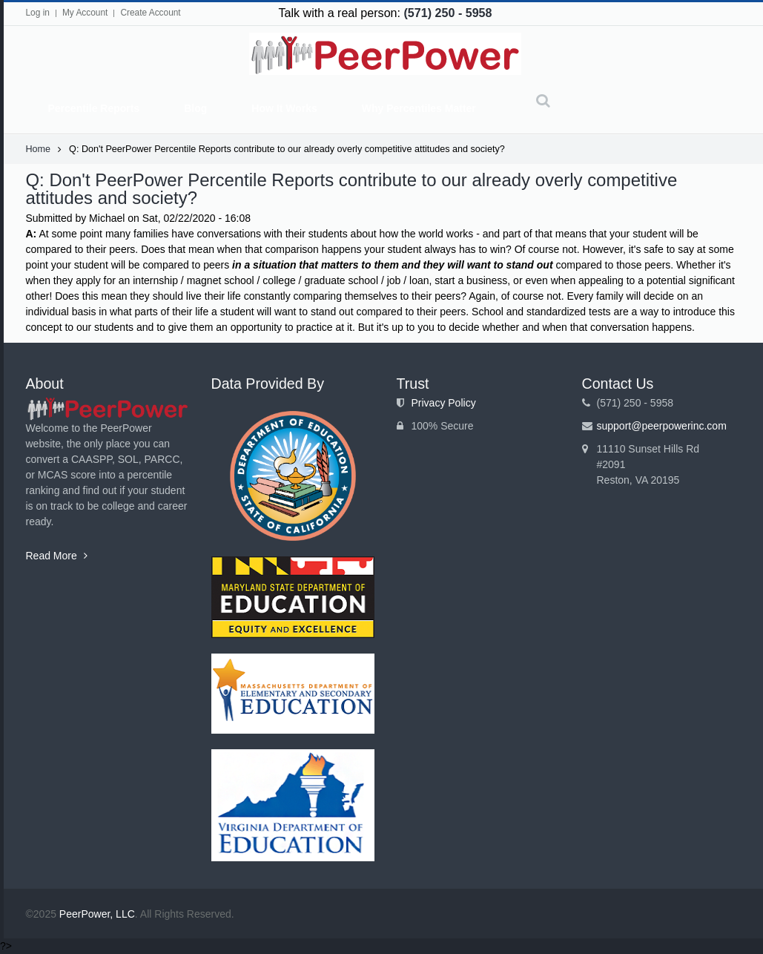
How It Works (284, 108)
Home (38, 149)
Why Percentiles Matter (419, 108)
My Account (85, 12)
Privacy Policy (444, 403)
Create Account (150, 12)
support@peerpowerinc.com (662, 426)
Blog (195, 108)
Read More (56, 556)
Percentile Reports (94, 108)
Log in (38, 12)
